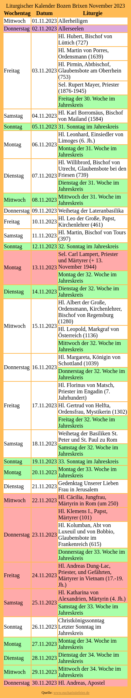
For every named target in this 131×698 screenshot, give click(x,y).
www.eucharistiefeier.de (71, 692)
